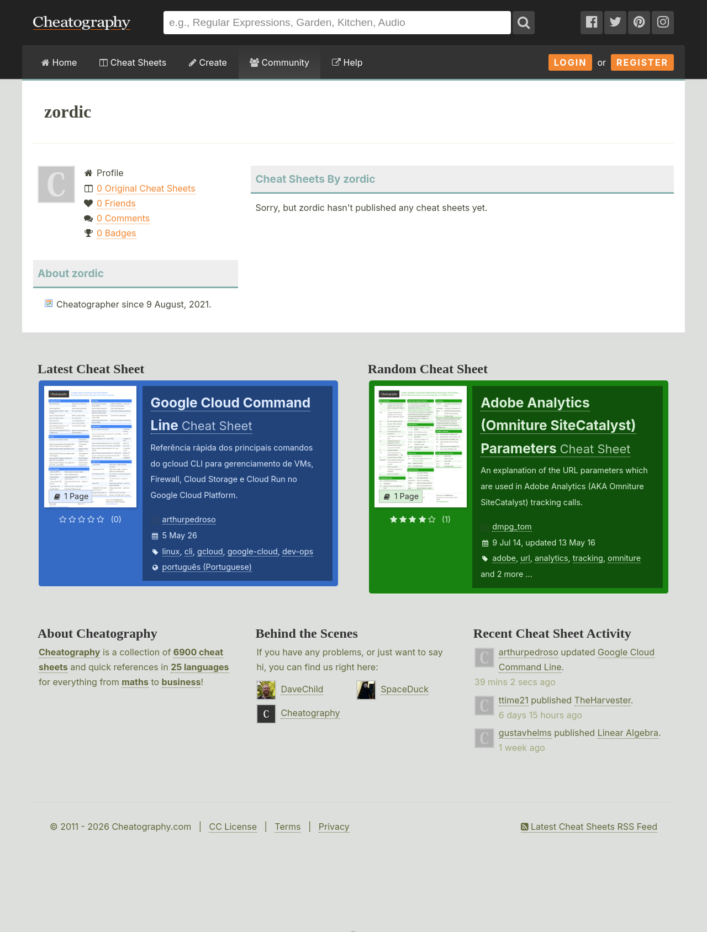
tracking (588, 558)
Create (208, 62)
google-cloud (253, 551)
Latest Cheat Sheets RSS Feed (589, 826)
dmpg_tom (511, 526)
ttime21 (514, 700)
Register (642, 62)
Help (347, 62)
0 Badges (116, 233)
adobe (504, 558)
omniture (624, 558)
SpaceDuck (405, 689)
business (181, 681)
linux (171, 551)
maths (135, 681)
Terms (287, 826)
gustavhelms (525, 732)
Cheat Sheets (132, 62)
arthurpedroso (189, 519)
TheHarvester (602, 700)
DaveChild (302, 689)
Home (59, 62)
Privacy (334, 826)
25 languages (200, 666)
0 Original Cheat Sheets (146, 188)
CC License (233, 826)
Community (279, 62)
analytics (551, 558)
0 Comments (123, 218)
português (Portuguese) (207, 566)
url (525, 558)
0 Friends (116, 203)
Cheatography (69, 652)
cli (188, 551)
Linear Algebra (628, 732)
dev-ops (297, 551)
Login (570, 62)
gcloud (210, 551)
